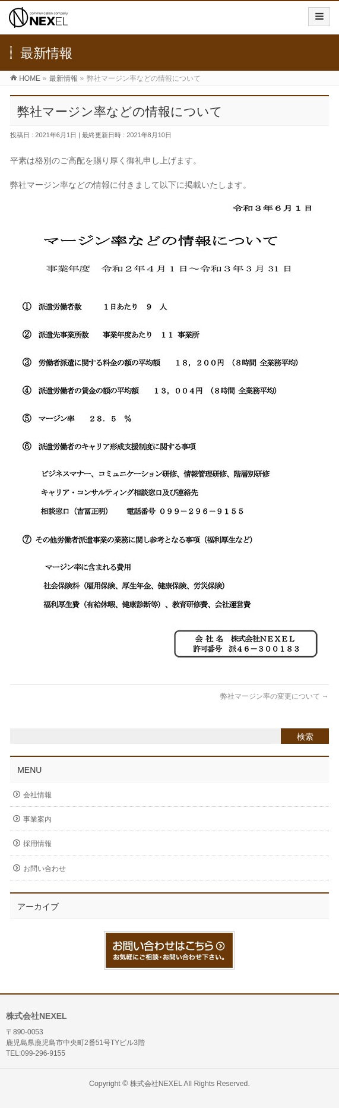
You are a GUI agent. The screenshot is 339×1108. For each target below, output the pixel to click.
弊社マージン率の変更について (274, 696)
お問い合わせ (44, 868)
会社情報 (37, 795)
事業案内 (37, 819)
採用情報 (37, 843)
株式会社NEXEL (156, 1083)
